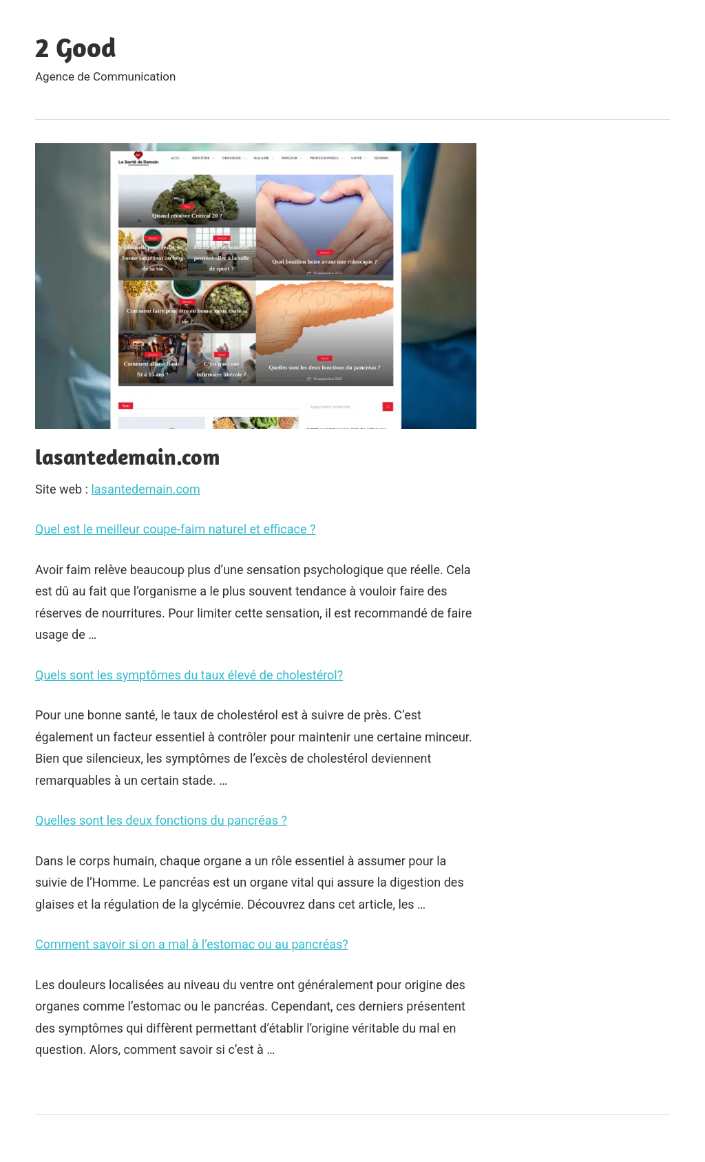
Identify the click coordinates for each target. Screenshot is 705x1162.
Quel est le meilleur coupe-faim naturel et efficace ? (175, 529)
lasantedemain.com (145, 489)
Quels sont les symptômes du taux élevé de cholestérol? (189, 675)
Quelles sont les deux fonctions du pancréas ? (161, 820)
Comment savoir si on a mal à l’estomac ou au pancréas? (191, 944)
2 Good (75, 47)
